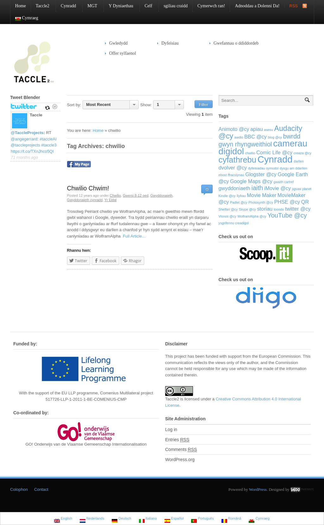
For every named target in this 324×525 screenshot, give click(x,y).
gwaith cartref (284, 182)
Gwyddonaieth (161, 195)
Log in (171, 429)
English (63, 519)
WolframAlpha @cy (251, 216)
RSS (294, 5)
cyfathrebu (238, 159)
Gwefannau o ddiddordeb (236, 43)
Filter (203, 104)
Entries (177, 439)
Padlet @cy (238, 202)
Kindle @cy (227, 196)
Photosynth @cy (260, 202)
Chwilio (115, 195)
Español (174, 519)
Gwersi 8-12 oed (135, 195)
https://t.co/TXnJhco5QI (32, 151)
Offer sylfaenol (120, 53)
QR (305, 202)
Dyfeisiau (167, 43)
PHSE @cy (287, 202)
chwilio (250, 153)
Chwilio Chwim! (88, 188)
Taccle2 (40, 5)
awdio (238, 137)
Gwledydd (116, 43)
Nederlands (92, 519)
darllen (299, 161)
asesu (268, 130)
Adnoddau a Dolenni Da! (257, 5)
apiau (256, 129)
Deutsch (121, 519)
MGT (90, 5)
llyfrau (241, 196)
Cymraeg (24, 18)
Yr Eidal (110, 200)
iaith (257, 187)
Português (202, 519)
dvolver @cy (233, 167)
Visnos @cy (227, 216)
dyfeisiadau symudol (263, 168)
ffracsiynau (236, 175)
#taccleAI (48, 139)
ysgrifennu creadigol (234, 223)
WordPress (258, 489)
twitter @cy (298, 209)
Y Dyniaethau (118, 5)
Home (20, 5)
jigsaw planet (302, 189)
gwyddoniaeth (234, 188)
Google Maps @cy (251, 181)
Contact (41, 489)
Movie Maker (261, 195)
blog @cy (275, 137)
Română (231, 519)
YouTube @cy (287, 215)
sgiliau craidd (176, 5)
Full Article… (133, 236)
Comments (181, 449)
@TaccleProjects (27, 132)
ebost (223, 175)
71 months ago (24, 157)
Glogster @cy (261, 174)
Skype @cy (247, 209)
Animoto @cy (234, 129)
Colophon (19, 489)
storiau (264, 209)
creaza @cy (302, 153)
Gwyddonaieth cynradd (85, 200)
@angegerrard (24, 139)
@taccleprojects (25, 145)
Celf (146, 5)
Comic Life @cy (274, 152)
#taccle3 (48, 145)
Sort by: (74, 104)
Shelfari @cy (228, 209)
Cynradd (66, 5)
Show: (146, 104)
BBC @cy (255, 136)
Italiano (148, 519)
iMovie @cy (277, 188)
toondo (279, 209)
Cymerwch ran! (211, 5)
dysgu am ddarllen (293, 168)
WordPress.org (180, 459)
